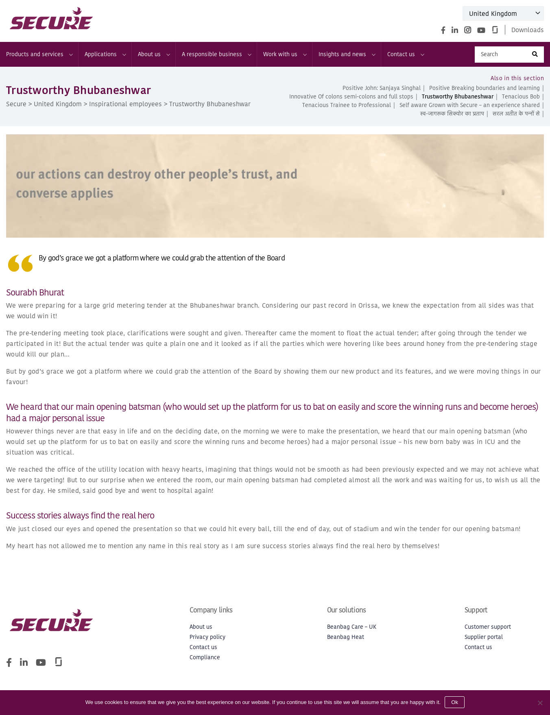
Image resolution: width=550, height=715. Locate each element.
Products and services (39, 54)
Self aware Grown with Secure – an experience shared (469, 105)
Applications (105, 54)
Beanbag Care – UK (351, 627)
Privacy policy (207, 637)
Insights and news (347, 54)
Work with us (284, 54)
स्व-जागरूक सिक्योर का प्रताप (452, 113)
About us (153, 54)
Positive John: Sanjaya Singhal (382, 88)
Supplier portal (484, 637)
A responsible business (216, 54)
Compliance (205, 657)
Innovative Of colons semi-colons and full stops (351, 96)
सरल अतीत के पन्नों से (516, 113)
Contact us (405, 54)
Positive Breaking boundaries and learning (484, 88)
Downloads (527, 30)
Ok (454, 702)
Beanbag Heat (345, 637)
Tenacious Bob (521, 96)
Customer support (488, 627)
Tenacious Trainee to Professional (346, 105)
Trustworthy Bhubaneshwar (457, 96)
